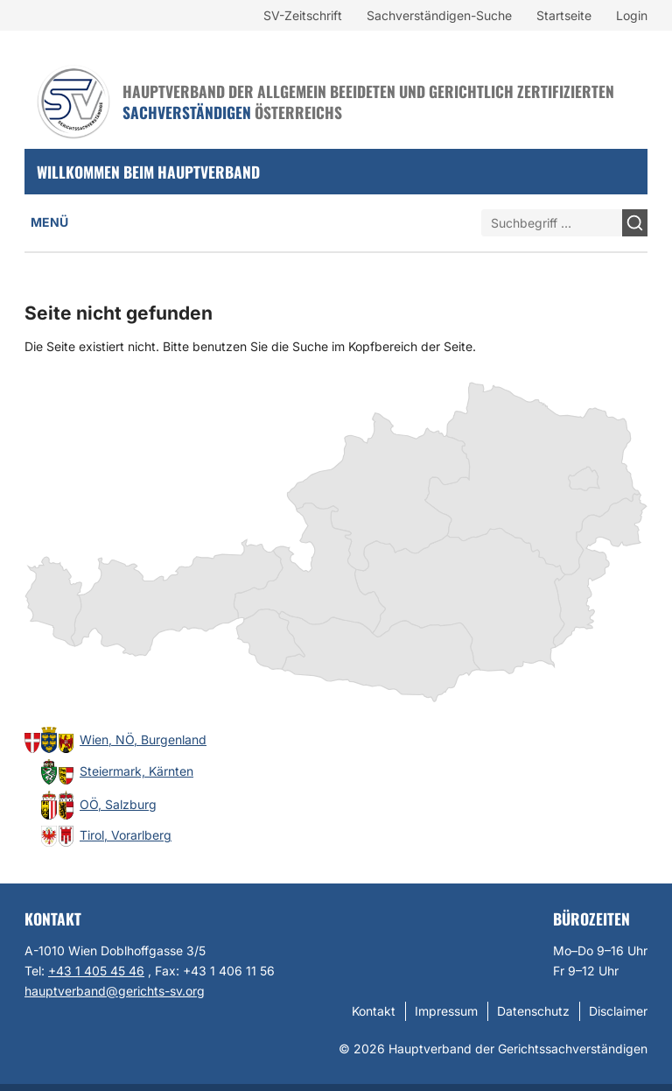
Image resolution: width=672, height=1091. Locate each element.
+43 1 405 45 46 (96, 970)
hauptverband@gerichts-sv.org (114, 990)
